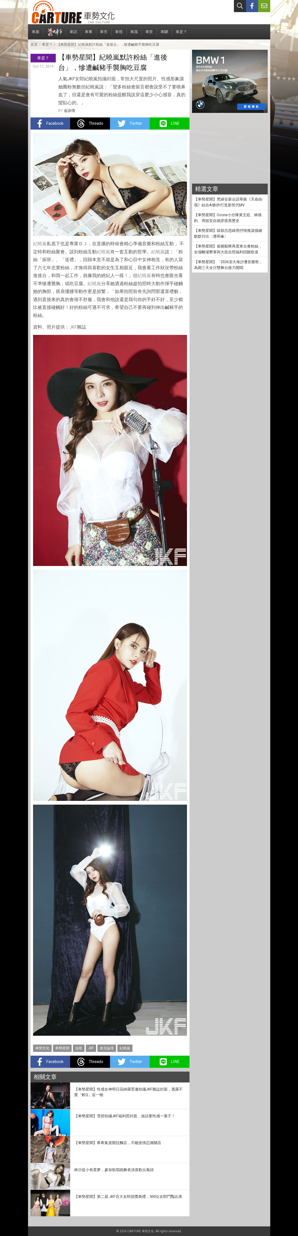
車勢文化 (42, 1048)
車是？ (181, 34)
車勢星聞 (62, 1048)
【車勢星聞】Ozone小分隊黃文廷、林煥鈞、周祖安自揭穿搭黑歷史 (228, 218)
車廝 (35, 34)
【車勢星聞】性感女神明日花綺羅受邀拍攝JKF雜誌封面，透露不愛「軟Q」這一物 (128, 1092)
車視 (118, 34)
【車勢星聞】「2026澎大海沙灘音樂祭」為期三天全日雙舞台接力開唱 (228, 265)
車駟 (164, 34)
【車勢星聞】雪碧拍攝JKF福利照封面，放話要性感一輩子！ (124, 1116)
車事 (88, 34)
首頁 (34, 44)
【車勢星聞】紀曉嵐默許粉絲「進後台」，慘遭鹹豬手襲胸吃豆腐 (108, 44)
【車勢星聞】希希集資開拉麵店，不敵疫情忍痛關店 (117, 1143)
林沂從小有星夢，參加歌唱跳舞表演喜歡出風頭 (114, 1170)
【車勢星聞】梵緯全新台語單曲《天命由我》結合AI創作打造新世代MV (228, 202)
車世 (149, 34)
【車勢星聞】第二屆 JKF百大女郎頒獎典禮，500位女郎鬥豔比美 (128, 1196)
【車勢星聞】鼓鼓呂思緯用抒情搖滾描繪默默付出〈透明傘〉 (228, 233)
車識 (134, 34)
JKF (73, 327)
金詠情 (69, 110)
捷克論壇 (107, 1048)
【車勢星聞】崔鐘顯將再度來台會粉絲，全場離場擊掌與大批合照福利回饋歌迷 (228, 249)
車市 (103, 34)
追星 (78, 1048)
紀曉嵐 (40, 243)
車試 (73, 34)
